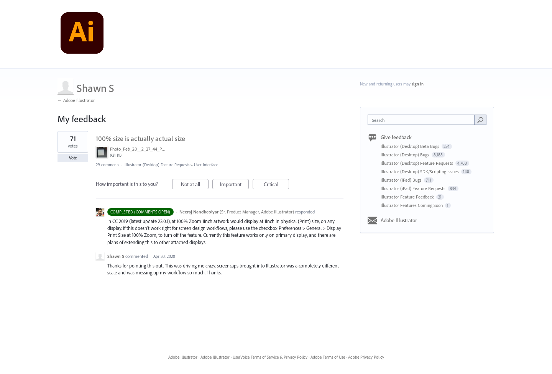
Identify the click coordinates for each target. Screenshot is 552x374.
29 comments (107, 164)
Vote (73, 158)
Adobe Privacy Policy (366, 357)
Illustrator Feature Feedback (408, 197)
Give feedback (396, 137)
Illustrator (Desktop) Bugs (405, 154)
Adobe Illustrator (399, 220)
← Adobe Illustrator (76, 100)
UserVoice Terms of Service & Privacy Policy (270, 357)
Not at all (195, 185)
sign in (418, 84)
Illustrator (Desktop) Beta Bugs (410, 146)
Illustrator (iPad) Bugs (402, 180)
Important (234, 185)
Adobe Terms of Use (327, 357)
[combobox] (423, 120)
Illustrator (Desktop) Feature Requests (157, 164)
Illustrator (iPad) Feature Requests (414, 188)
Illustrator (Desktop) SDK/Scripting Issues (420, 171)
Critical (276, 185)
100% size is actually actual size (140, 138)
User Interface (206, 164)
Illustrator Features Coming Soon (412, 205)
